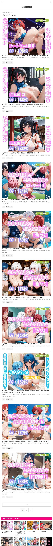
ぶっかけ (40, 119)
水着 (26, 183)
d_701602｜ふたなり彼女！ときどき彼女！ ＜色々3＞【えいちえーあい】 (37, 116)
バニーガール (30, 25)
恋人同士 (42, 199)
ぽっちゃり (40, 81)
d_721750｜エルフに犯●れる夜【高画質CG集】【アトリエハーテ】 (21, 527)
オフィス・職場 (36, 160)
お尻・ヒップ (35, 23)
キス (45, 62)
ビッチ (41, 25)
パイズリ (37, 25)
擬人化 (43, 164)
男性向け (38, 27)
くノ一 (34, 42)
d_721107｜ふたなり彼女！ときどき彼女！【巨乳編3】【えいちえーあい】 (37, 59)
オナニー (30, 83)
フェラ (34, 44)
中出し (45, 25)
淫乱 (43, 63)
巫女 (35, 63)
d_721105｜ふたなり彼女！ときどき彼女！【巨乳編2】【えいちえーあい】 (37, 39)
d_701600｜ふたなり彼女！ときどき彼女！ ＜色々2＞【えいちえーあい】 (37, 97)
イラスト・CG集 (42, 100)
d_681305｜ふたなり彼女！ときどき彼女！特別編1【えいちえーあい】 (37, 194)
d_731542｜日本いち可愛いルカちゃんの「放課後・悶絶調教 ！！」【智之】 (23, 480)
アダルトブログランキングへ (8, 534)
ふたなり (42, 23)
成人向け (33, 27)
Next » (26, 214)
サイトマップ (28, 543)
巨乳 (26, 27)
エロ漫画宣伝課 (26, 7)
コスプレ (46, 197)
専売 (49, 25)
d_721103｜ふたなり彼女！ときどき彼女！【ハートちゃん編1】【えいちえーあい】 (38, 20)
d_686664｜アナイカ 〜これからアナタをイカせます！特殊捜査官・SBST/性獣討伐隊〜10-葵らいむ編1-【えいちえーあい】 (37, 156)
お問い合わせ (35, 543)
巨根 (29, 27)
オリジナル (44, 42)
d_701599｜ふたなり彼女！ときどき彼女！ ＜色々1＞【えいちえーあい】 (37, 136)
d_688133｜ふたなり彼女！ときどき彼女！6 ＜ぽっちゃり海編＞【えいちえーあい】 (37, 175)
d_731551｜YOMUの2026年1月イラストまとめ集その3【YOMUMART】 (23, 384)
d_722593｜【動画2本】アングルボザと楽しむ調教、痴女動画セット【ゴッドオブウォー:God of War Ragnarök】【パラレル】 (26, 432)
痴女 (33, 46)
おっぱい (29, 23)
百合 (43, 27)
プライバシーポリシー (19, 543)
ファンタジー (39, 162)
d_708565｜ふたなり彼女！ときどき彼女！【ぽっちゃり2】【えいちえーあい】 (37, 78)
